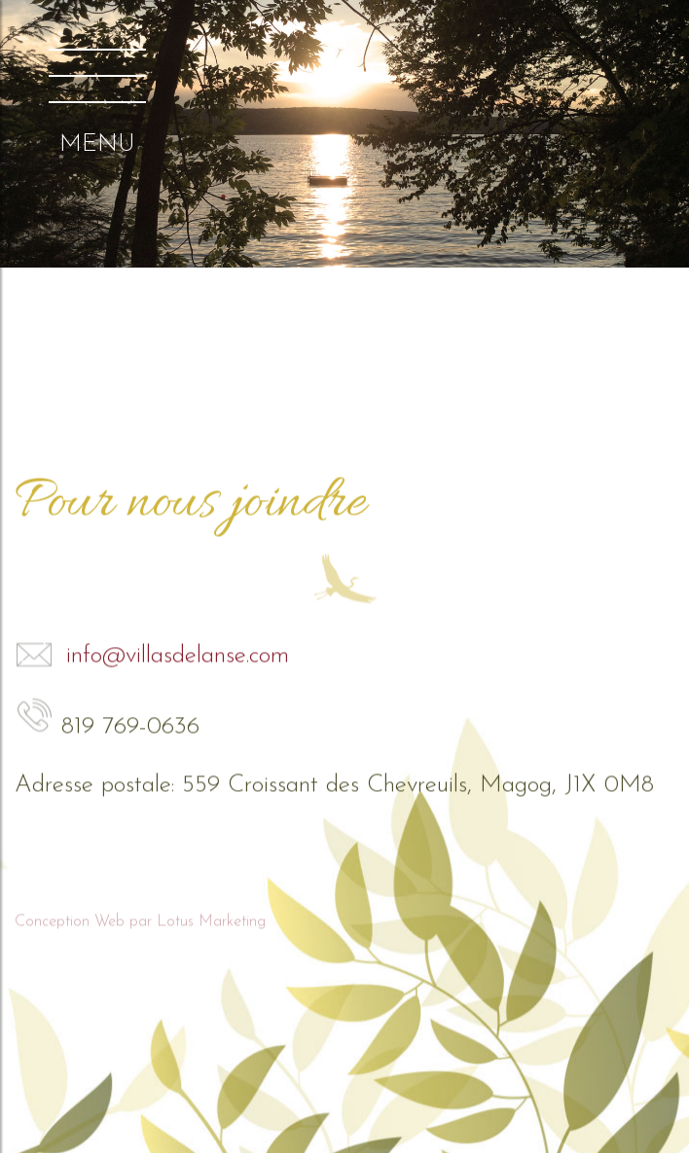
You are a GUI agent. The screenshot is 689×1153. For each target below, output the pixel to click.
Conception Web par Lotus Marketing (140, 920)
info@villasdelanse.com (152, 654)
